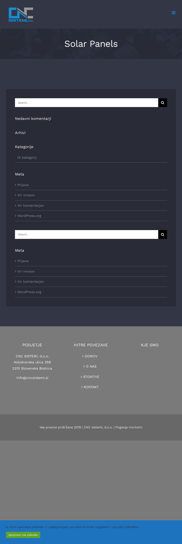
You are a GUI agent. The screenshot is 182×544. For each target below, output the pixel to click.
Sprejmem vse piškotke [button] (23, 534)
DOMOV (91, 356)
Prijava (23, 185)
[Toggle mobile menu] (174, 13)
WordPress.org (29, 216)
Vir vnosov (26, 195)
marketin (136, 427)
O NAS (91, 366)
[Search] (162, 102)
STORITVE (91, 377)
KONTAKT (91, 387)
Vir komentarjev (30, 205)
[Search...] (86, 102)
